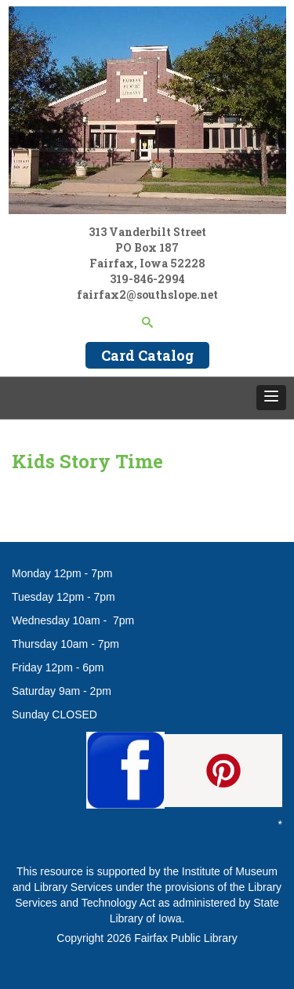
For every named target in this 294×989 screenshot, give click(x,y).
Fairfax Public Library (186, 938)
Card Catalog (147, 355)
